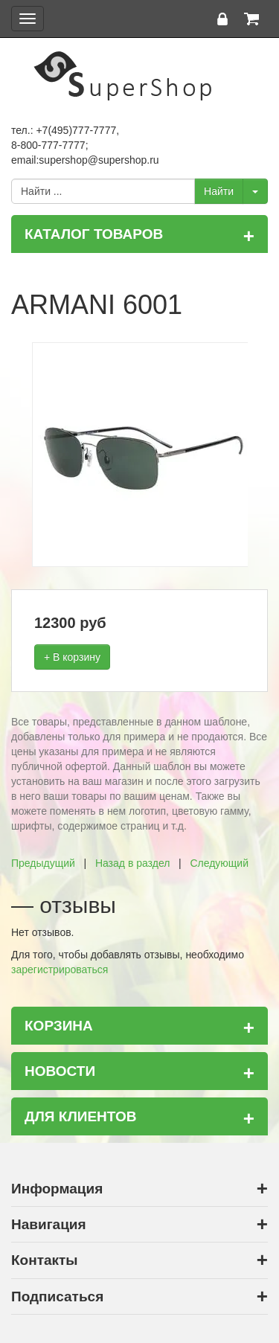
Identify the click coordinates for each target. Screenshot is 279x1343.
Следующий (219, 863)
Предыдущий (43, 863)
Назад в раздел (132, 863)
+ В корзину (72, 657)
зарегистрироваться (59, 969)
